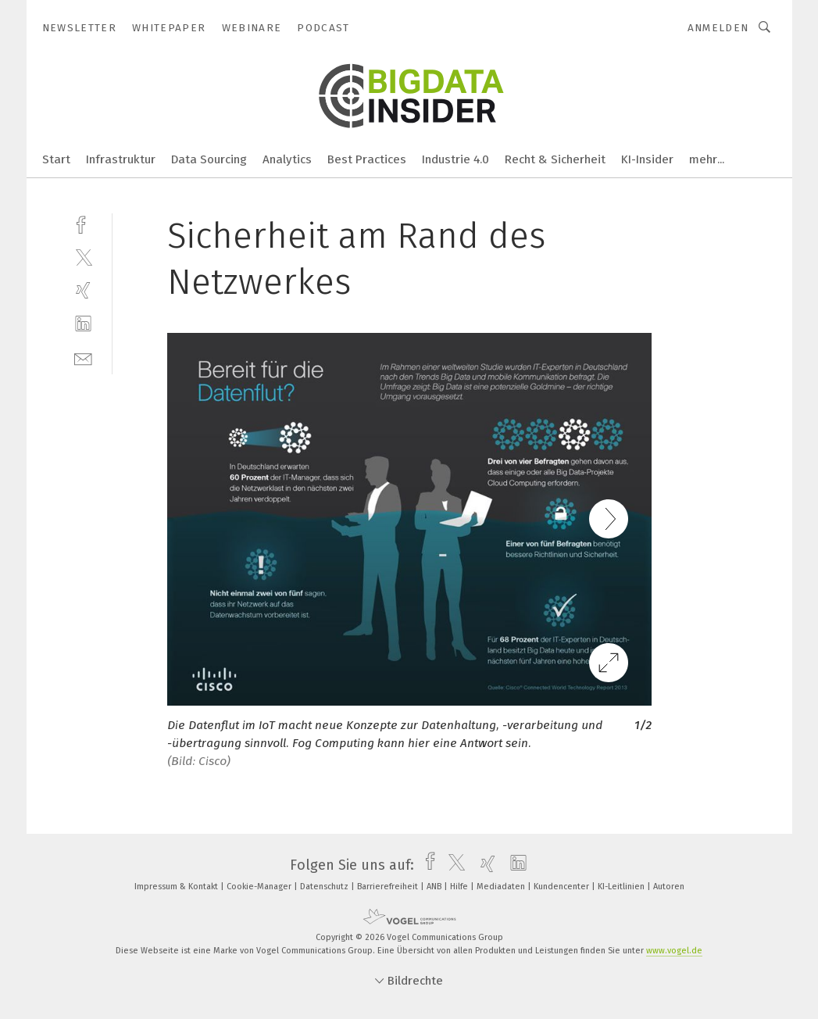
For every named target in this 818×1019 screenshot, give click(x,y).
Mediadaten (502, 886)
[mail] (83, 357)
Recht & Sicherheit (555, 159)
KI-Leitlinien (622, 886)
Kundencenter (562, 886)
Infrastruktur (120, 159)
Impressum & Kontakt (177, 886)
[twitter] (83, 256)
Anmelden (718, 27)
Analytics (287, 159)
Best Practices (366, 159)
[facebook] (83, 223)
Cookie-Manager (260, 886)
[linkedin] (83, 324)
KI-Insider (647, 159)
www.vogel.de (674, 951)
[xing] (83, 290)
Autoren (668, 886)
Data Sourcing (209, 159)
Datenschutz (325, 886)
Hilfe (460, 886)
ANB (435, 886)
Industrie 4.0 (455, 159)
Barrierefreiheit (388, 886)
